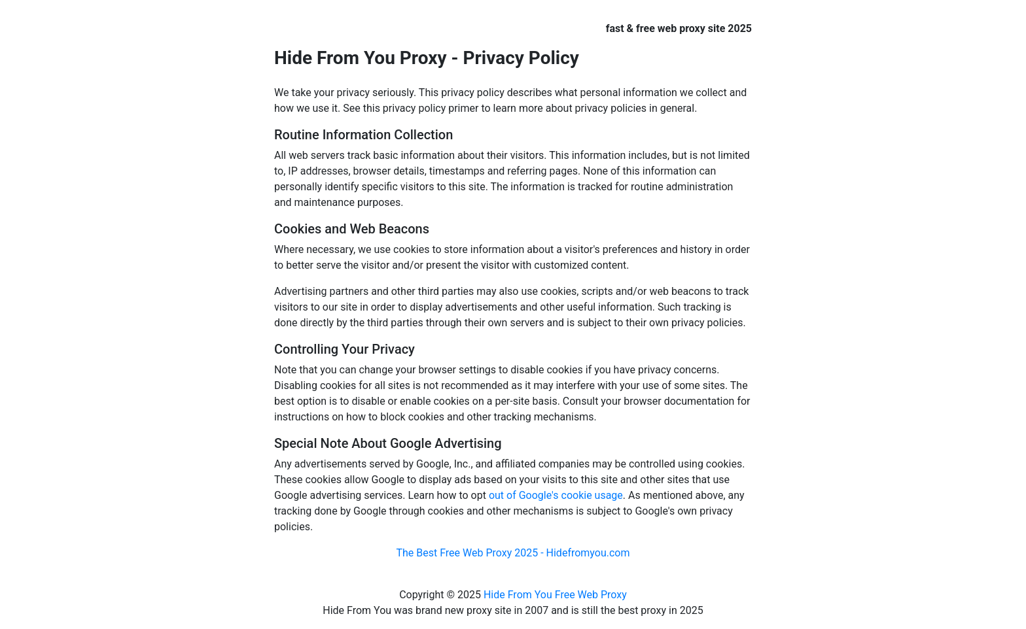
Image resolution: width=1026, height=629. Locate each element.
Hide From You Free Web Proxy (555, 594)
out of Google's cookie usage (556, 495)
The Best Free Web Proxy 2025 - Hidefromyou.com (512, 553)
